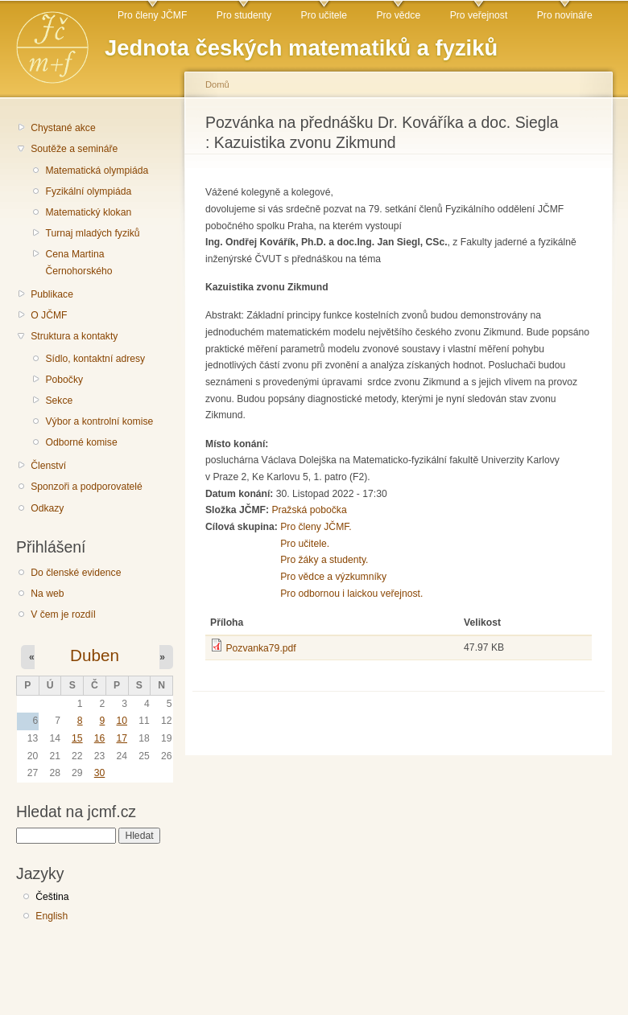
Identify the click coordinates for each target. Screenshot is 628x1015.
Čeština (51, 896)
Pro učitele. (304, 543)
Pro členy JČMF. (316, 526)
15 (77, 738)
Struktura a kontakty (74, 336)
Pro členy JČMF (152, 15)
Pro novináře (565, 15)
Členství (48, 465)
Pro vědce (398, 15)
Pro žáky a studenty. (324, 559)
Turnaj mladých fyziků (92, 233)
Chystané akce (63, 128)
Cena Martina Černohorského (78, 263)
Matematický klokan (88, 212)
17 (121, 738)
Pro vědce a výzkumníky (333, 576)
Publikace (52, 294)
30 (99, 773)
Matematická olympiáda (96, 170)
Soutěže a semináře (74, 148)
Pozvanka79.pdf (260, 648)
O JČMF (49, 315)
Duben (94, 655)
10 (121, 720)
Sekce (58, 400)
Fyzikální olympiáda (88, 191)
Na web (47, 593)
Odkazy (47, 508)
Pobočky (64, 379)
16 (99, 738)
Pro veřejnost (479, 15)
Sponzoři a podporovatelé (87, 486)
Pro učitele (324, 15)
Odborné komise (81, 442)
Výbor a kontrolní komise (99, 421)
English (51, 916)
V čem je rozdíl (63, 614)
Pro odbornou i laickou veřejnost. (351, 593)
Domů (217, 84)
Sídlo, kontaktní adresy (95, 358)
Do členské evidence (76, 572)
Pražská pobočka (308, 510)
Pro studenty (244, 15)
